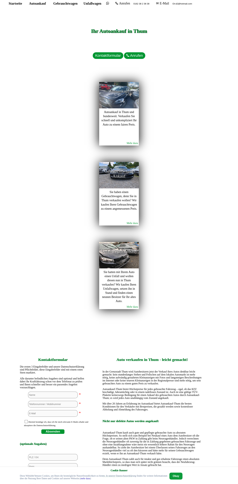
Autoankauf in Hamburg (152, 390)
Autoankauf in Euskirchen (152, 379)
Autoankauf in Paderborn (152, 430)
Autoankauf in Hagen (152, 385)
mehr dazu (85, 478)
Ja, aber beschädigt (54, 351)
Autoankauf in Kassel (152, 407)
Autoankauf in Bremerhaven (152, 357)
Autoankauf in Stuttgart (151, 441)
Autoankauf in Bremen (152, 351)
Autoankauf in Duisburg (152, 368)
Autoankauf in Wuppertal (152, 452)
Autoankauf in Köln (152, 413)
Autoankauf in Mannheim (152, 419)
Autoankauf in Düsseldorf (152, 374)
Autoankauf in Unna (152, 447)
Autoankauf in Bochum (152, 346)
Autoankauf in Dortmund (152, 362)
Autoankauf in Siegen (152, 435)
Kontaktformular (97, 50)
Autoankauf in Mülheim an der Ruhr (152, 424)
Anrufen (132, 9)
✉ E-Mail (172, 9)
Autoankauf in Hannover (152, 396)
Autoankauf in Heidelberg (152, 402)
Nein (36, 351)
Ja (28, 351)
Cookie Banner (119, 470)
